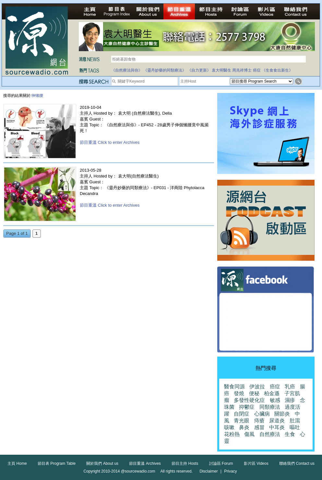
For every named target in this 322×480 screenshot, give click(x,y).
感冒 (259, 427)
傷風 (249, 434)
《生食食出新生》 (277, 70)
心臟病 (262, 414)
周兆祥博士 (242, 70)
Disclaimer (208, 471)
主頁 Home (17, 463)
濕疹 (290, 400)
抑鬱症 (247, 407)
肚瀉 (295, 420)
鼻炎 (244, 427)
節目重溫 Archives (145, 463)
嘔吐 (295, 427)
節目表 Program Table (57, 463)
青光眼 (241, 420)
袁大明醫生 (221, 70)
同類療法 (269, 407)
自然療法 (269, 434)
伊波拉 (257, 386)
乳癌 (290, 386)
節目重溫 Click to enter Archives (109, 142)
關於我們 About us (102, 463)
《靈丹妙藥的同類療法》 (164, 70)
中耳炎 (277, 427)
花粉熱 (232, 434)
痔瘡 (259, 420)
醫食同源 (234, 386)
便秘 (254, 393)
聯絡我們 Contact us (297, 463)
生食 (290, 434)
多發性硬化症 (249, 400)
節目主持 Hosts (185, 463)
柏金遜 (272, 393)
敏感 (275, 400)
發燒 (239, 393)
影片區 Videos (256, 463)
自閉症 (241, 414)
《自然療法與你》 (126, 70)
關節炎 (282, 414)
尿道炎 (277, 420)
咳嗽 (229, 427)
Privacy (230, 471)
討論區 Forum (221, 463)
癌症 (257, 70)
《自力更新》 (199, 70)
